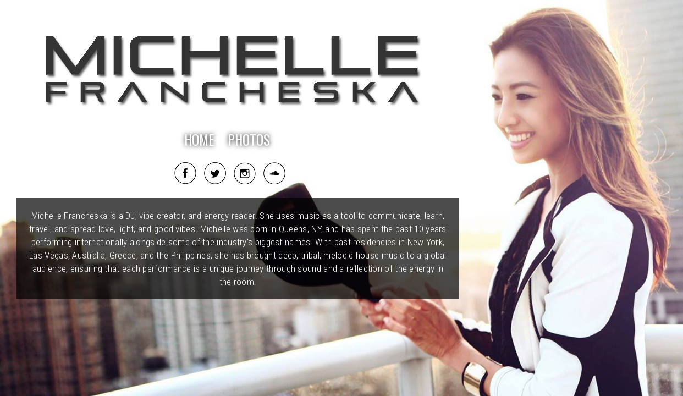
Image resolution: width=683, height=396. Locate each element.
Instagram (245, 173)
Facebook (185, 173)
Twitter (215, 173)
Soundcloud (274, 173)
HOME (199, 139)
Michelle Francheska (232, 74)
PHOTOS (249, 139)
